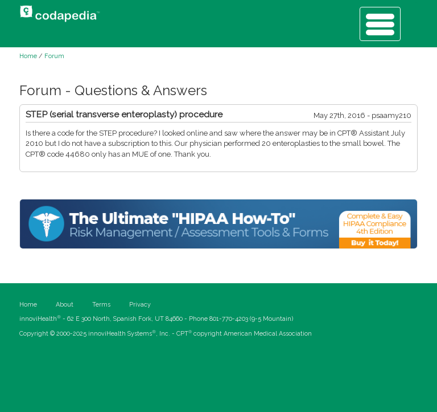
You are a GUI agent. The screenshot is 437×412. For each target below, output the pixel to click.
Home (28, 56)
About (64, 304)
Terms (101, 304)
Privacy (140, 304)
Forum (54, 56)
